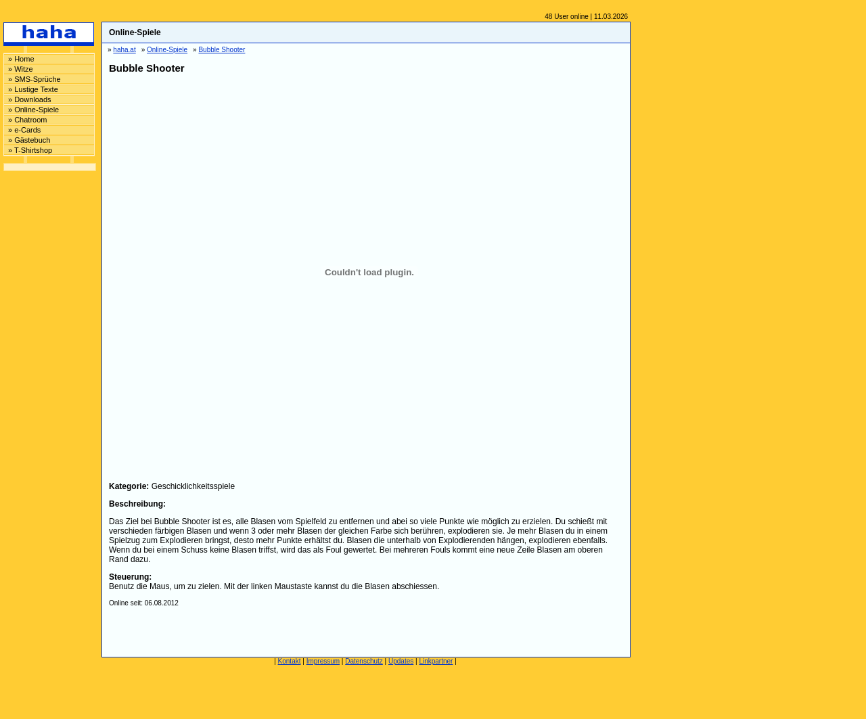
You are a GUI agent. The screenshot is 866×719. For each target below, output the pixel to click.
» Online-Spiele (33, 110)
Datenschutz (364, 661)
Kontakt (289, 661)
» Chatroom (27, 120)
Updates (400, 661)
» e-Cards (24, 130)
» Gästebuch (29, 140)
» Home (21, 59)
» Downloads (29, 99)
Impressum (323, 661)
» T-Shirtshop (30, 150)
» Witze (20, 69)
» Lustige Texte (33, 89)
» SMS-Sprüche (34, 79)
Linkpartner (436, 661)
